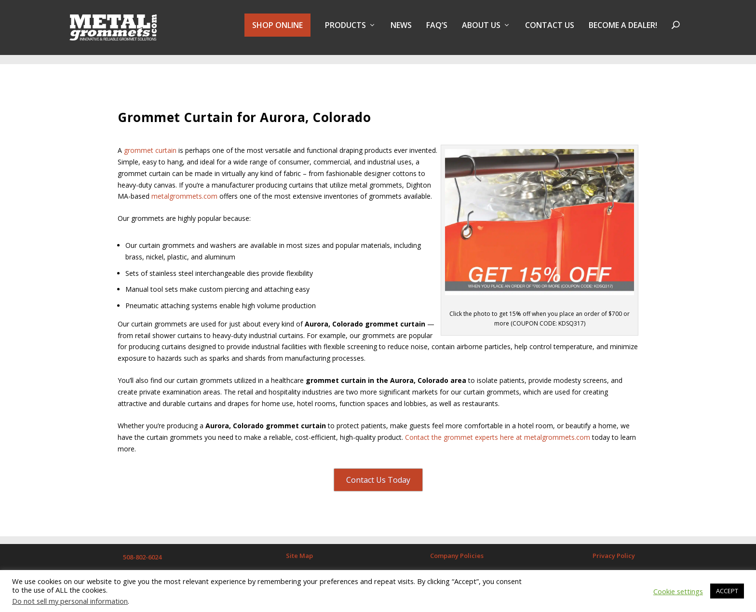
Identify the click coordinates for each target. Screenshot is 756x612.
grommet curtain (150, 146)
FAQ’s (436, 30)
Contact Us (549, 30)
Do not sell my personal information (70, 601)
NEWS (401, 30)
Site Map (299, 551)
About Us (481, 30)
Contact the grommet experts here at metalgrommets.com (497, 432)
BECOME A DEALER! (623, 30)
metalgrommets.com (184, 192)
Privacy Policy (614, 551)
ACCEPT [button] (727, 590)
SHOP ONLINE (277, 30)
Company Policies (457, 551)
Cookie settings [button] (678, 591)
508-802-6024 (142, 553)
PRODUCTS (345, 30)
